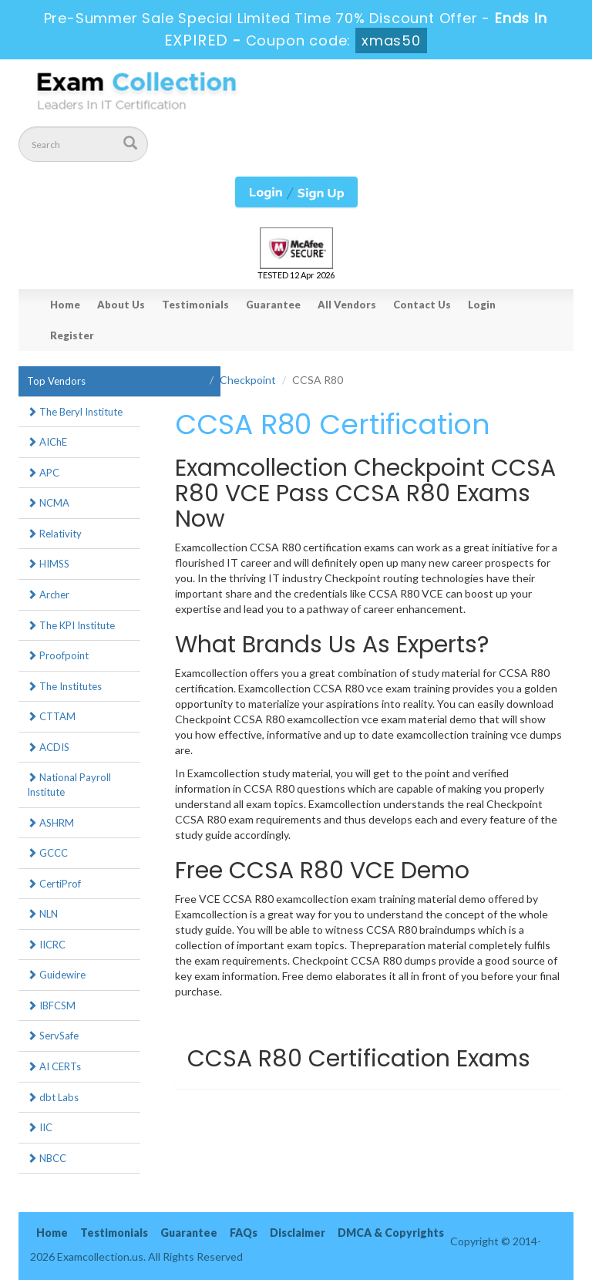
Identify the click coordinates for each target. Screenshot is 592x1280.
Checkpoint (248, 379)
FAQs (243, 1232)
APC (43, 473)
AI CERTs (54, 1066)
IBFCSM (51, 1005)
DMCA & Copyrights (391, 1232)
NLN (42, 914)
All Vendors (347, 304)
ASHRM (50, 823)
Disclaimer (297, 1232)
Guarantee (273, 304)
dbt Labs (53, 1097)
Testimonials (195, 304)
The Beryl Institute (75, 412)
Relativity (54, 533)
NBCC (46, 1158)
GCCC (47, 853)
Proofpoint (58, 655)
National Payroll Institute (69, 784)
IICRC (46, 944)
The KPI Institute (71, 625)
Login (482, 304)
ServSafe (53, 1035)
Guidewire (56, 974)
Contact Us (422, 304)
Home (65, 304)
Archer (48, 594)
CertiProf (54, 883)
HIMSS (48, 563)
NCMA (48, 503)
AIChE (47, 442)
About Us (121, 304)
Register (72, 335)
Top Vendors (56, 381)
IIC (39, 1127)
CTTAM (51, 716)
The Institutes (64, 686)
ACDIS (48, 747)
